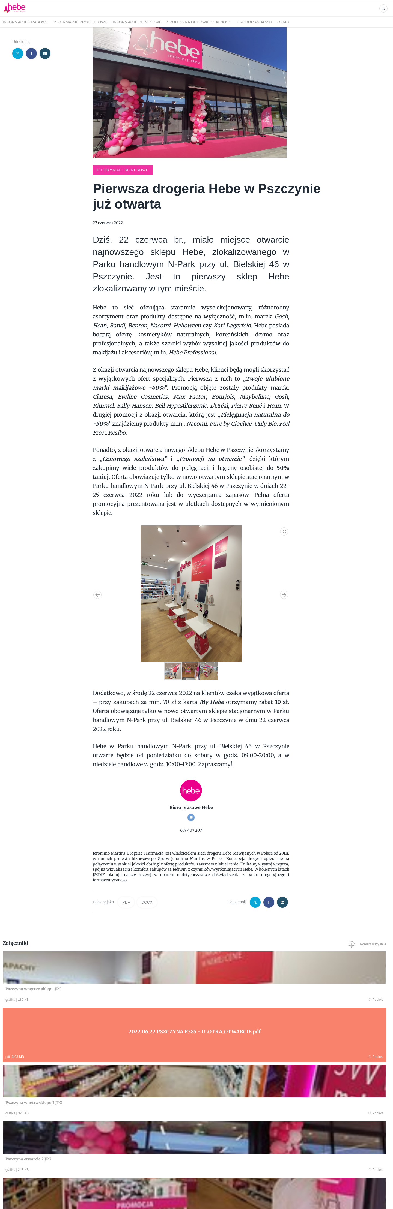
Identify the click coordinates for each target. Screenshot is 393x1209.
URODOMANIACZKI (254, 22)
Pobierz (85, 999)
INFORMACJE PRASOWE (25, 22)
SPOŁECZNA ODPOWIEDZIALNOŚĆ (199, 22)
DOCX (146, 902)
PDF (126, 902)
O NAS (283, 22)
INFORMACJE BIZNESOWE (137, 22)
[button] (284, 529)
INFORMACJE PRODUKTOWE (80, 22)
